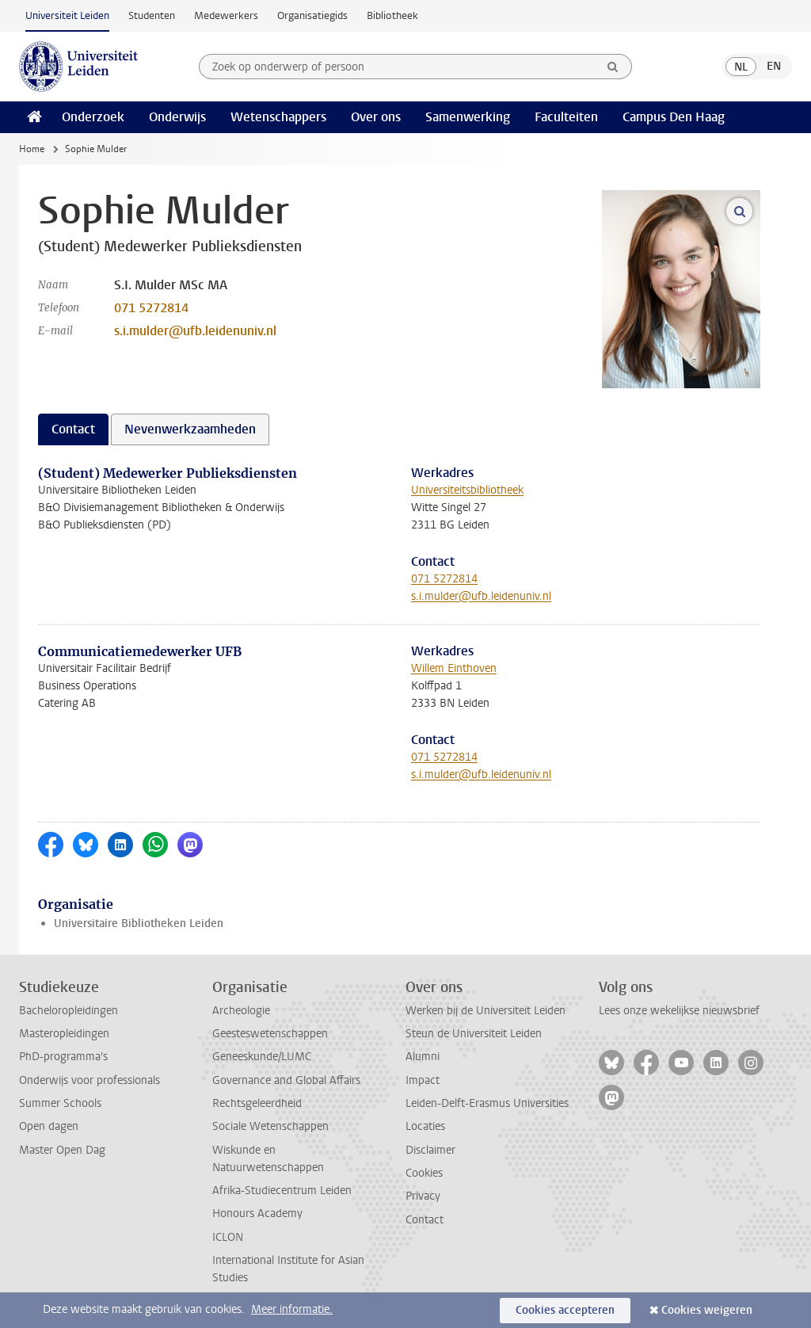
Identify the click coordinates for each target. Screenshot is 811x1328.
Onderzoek (93, 117)
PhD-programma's (63, 1056)
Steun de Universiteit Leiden (474, 1033)
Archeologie (241, 1010)
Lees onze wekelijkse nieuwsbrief (679, 1010)
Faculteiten (566, 117)
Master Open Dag (62, 1150)
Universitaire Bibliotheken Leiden (138, 923)
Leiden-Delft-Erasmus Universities (487, 1103)
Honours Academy (257, 1213)
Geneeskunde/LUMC (261, 1056)
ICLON (227, 1237)
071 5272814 (151, 308)
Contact (425, 1219)
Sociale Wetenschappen (270, 1126)
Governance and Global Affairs (286, 1080)
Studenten (151, 15)
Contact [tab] (73, 429)
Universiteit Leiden (67, 15)
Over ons (376, 117)
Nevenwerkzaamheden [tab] (190, 429)
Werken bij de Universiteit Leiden (485, 1010)
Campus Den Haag (674, 117)
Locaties (425, 1126)
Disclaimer (430, 1150)
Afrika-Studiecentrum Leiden (282, 1190)
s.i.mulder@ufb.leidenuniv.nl (195, 330)
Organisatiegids (312, 15)
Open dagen (48, 1126)
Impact (423, 1080)
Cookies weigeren (706, 1310)
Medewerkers (226, 15)
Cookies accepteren (565, 1310)
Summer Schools (60, 1103)
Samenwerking (467, 117)
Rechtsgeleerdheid (257, 1103)
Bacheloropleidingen (68, 1010)
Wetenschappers (278, 117)
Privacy (423, 1196)
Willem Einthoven (454, 668)
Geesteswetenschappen (270, 1033)
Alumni (423, 1056)
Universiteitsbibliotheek (467, 490)
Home (31, 149)
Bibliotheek (392, 15)
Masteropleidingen (64, 1033)
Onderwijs (177, 117)
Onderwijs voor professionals (89, 1080)
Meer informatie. (292, 1309)
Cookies (424, 1173)
